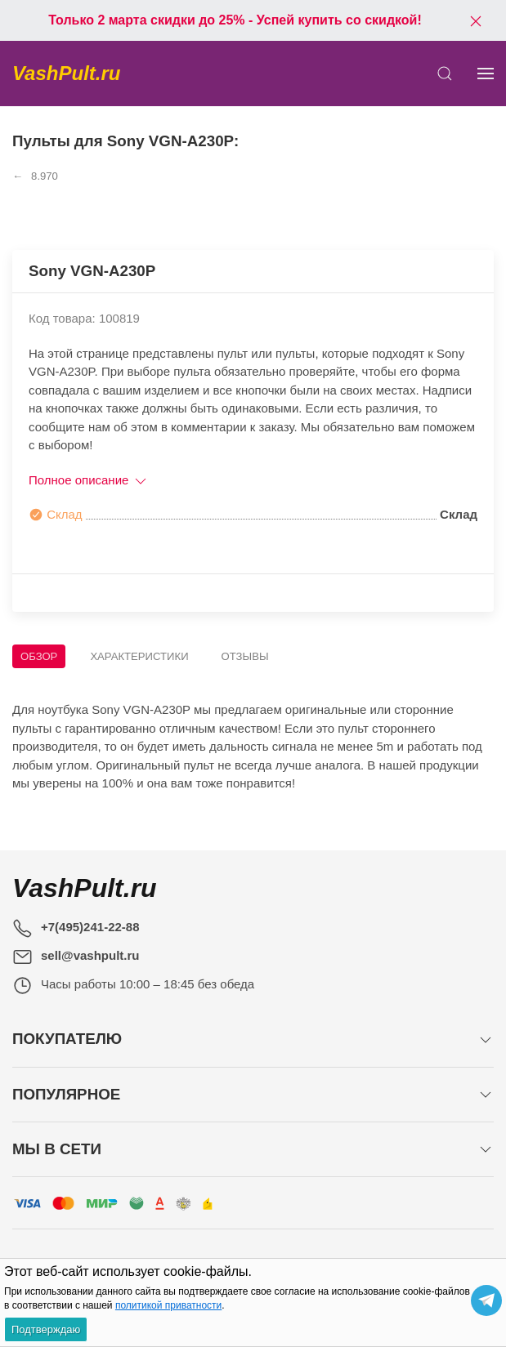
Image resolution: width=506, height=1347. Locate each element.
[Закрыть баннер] (475, 20)
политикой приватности (168, 1305)
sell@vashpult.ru (90, 955)
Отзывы (245, 656)
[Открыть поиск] (444, 73)
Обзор (38, 656)
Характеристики (139, 656)
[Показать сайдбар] (485, 73)
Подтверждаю (45, 1329)
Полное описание (89, 480)
